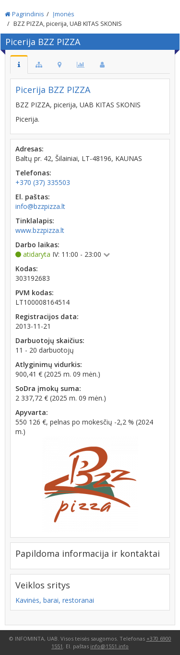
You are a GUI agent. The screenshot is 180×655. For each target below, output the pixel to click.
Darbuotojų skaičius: (49, 340)
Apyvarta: (31, 412)
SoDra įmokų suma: (48, 388)
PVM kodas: (34, 292)
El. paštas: (32, 196)
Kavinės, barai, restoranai (54, 600)
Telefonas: (33, 172)
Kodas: (26, 268)
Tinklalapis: (34, 220)
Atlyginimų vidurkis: (48, 364)
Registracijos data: (47, 316)
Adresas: (29, 148)
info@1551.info (109, 646)
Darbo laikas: (37, 244)
